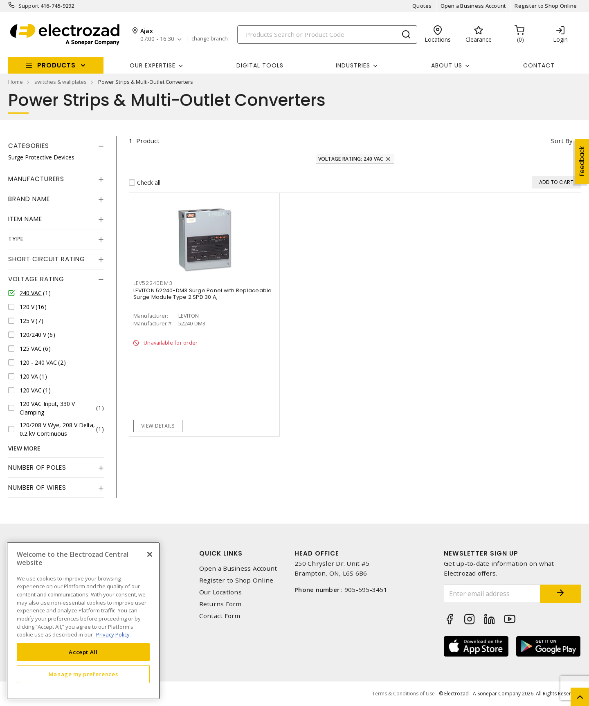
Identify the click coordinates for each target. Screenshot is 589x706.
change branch (209, 39)
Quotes (422, 5)
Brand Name (29, 199)
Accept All (83, 652)
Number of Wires (37, 487)
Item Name (25, 219)
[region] (83, 620)
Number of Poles (37, 467)
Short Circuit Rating (46, 259)
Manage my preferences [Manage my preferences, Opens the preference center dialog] (83, 674)
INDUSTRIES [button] (353, 65)
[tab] (56, 146)
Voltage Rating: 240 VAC (350, 158)
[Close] (150, 554)
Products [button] (56, 65)
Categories (28, 145)
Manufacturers (36, 179)
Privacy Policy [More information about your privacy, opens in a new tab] (113, 634)
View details (158, 425)
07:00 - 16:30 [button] (157, 39)
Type (16, 239)
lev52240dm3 (152, 283)
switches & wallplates (60, 81)
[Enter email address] (492, 594)
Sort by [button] (562, 141)
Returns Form (220, 604)
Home (15, 81)
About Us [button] (446, 65)
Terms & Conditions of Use (403, 693)
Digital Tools (259, 65)
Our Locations (220, 592)
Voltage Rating (36, 279)
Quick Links (221, 553)
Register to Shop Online (546, 5)
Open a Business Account (473, 5)
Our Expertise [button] (152, 65)
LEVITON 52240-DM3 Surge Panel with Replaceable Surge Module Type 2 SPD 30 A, (202, 293)
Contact (539, 65)
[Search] (327, 34)
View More (24, 448)
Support (28, 5)
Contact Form (220, 616)
